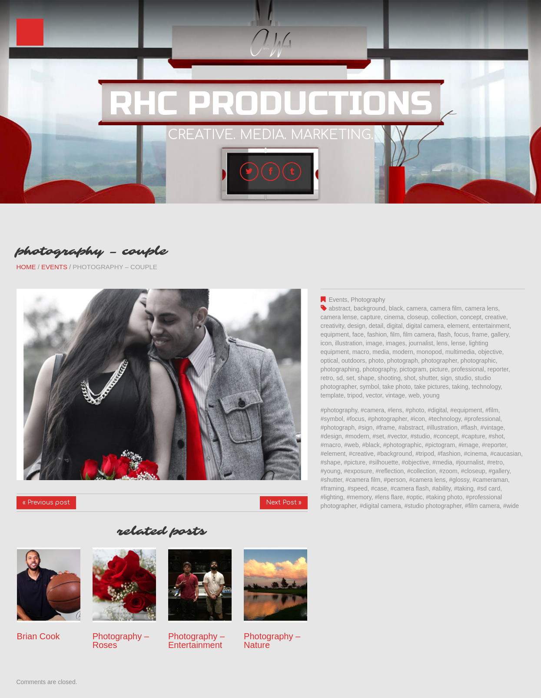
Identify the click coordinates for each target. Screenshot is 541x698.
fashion (377, 334)
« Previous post (46, 502)
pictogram (412, 369)
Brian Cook (38, 636)
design (356, 325)
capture (370, 317)
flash (444, 334)
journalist (421, 343)
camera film (445, 308)
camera (416, 308)
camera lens (481, 308)
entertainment (491, 325)
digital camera (425, 325)
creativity (332, 325)
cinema (394, 317)
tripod (354, 395)
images (395, 343)
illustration (348, 343)
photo (376, 360)
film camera (418, 334)
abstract (339, 308)
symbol (369, 386)
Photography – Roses (121, 640)
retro (327, 377)
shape (366, 377)
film (395, 334)
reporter (498, 369)
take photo (396, 386)
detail (376, 325)
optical (329, 360)
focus (461, 334)
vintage (395, 395)
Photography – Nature (272, 640)
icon (326, 343)
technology (486, 386)
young (431, 395)
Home (26, 267)
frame (480, 334)
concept (470, 317)
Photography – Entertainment (196, 640)
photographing (340, 369)
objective (490, 351)
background (369, 308)
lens (442, 343)
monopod (429, 351)
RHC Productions (271, 104)
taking (460, 386)
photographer (439, 360)
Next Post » (284, 502)
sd (339, 377)
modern (402, 351)
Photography (368, 299)
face (358, 334)
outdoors (353, 360)
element (458, 325)
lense (458, 343)
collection (444, 317)
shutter (428, 377)
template (332, 395)
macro (360, 351)
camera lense (339, 317)
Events (54, 267)
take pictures (431, 386)
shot (409, 377)
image (374, 343)
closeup (417, 317)
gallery (499, 334)
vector (374, 395)
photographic (478, 360)
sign (446, 377)
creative (495, 317)
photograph (402, 360)
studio (463, 377)
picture (439, 369)
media (380, 351)
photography (379, 369)
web (414, 395)
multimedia (460, 351)
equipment (335, 334)
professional (467, 369)
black (396, 308)
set (350, 377)
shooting (389, 377)
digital (395, 325)
